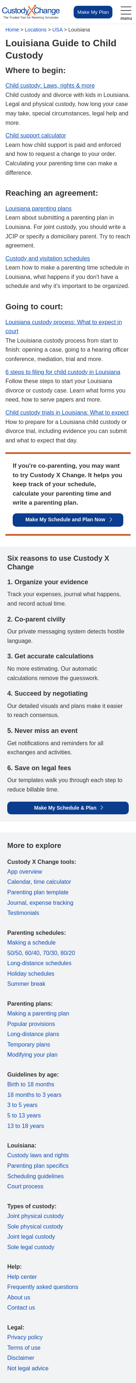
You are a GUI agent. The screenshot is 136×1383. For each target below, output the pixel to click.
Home (12, 30)
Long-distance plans (33, 1034)
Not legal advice (28, 1368)
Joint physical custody (35, 1216)
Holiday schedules (30, 974)
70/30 (50, 953)
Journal (16, 903)
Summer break (26, 984)
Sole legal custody (30, 1247)
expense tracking (51, 903)
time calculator (52, 882)
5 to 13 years (24, 1115)
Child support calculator (35, 135)
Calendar (18, 882)
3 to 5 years (22, 1105)
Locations (35, 30)
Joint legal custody (31, 1237)
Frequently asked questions (42, 1287)
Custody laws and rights (38, 1155)
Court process (25, 1186)
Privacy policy (25, 1337)
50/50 (14, 953)
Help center (22, 1277)
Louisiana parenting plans (38, 208)
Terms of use (24, 1348)
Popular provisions (31, 1024)
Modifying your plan (32, 1055)
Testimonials (23, 913)
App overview (24, 872)
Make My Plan (93, 12)
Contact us (21, 1307)
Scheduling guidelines (35, 1176)
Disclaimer (20, 1358)
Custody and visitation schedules (47, 258)
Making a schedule (31, 942)
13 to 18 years (25, 1126)
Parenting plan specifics (38, 1166)
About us (18, 1297)
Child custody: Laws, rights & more (50, 85)
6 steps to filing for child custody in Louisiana (62, 372)
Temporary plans (28, 1045)
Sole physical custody (35, 1226)
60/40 (32, 953)
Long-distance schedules (39, 963)
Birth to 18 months (30, 1084)
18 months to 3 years (34, 1095)
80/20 (68, 953)
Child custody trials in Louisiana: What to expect (67, 413)
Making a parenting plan (38, 1013)
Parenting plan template (38, 892)
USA (57, 30)
